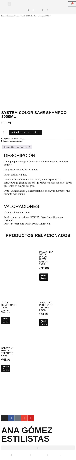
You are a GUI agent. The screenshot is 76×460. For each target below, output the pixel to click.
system (21, 141)
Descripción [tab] (9, 147)
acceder (15, 224)
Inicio (3, 16)
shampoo (13, 141)
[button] (9, 4)
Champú (17, 16)
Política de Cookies (39, 455)
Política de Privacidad (21, 455)
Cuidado (10, 16)
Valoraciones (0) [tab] (23, 147)
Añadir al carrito (25, 132)
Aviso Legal (6, 455)
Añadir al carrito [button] (44, 277)
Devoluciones (53, 455)
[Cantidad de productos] (4, 132)
